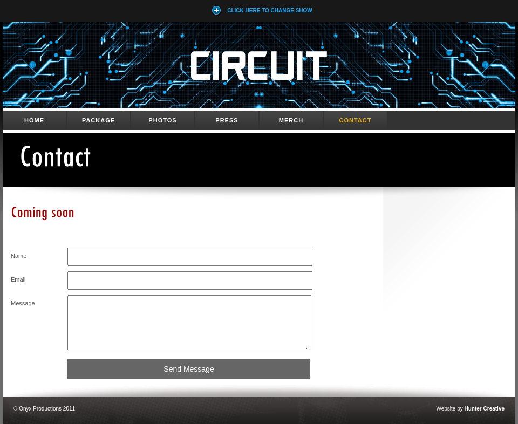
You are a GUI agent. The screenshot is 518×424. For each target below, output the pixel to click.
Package (98, 120)
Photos (162, 120)
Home (34, 120)
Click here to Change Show (261, 10)
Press (226, 120)
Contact (355, 120)
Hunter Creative (485, 409)
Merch (291, 120)
